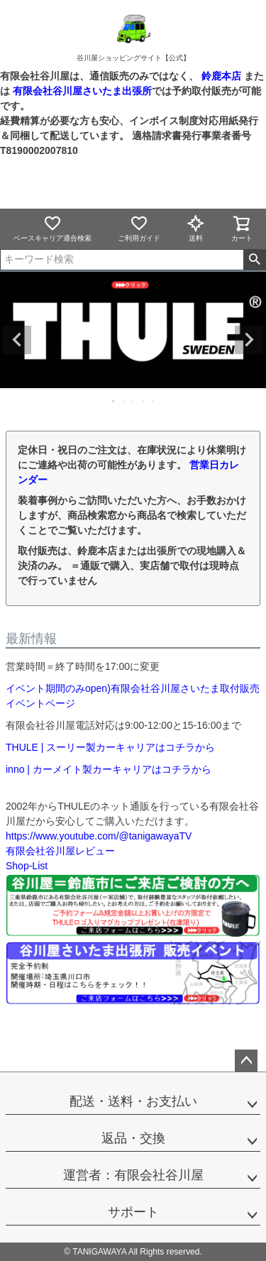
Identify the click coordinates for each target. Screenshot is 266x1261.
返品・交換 (133, 1138)
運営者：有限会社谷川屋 (133, 1175)
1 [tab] (114, 400)
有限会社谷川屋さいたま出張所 (81, 91)
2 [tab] (124, 400)
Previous (17, 340)
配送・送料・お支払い (133, 1101)
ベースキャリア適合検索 (52, 228)
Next (249, 340)
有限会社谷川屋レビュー (60, 851)
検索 (254, 260)
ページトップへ (246, 1061)
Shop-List (27, 865)
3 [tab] (134, 400)
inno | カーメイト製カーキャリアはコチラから (108, 769)
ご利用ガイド (139, 228)
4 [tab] (144, 400)
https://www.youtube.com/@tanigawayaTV (99, 836)
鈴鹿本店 (221, 76)
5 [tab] (153, 400)
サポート (133, 1212)
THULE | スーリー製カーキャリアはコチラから (110, 747)
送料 (196, 228)
